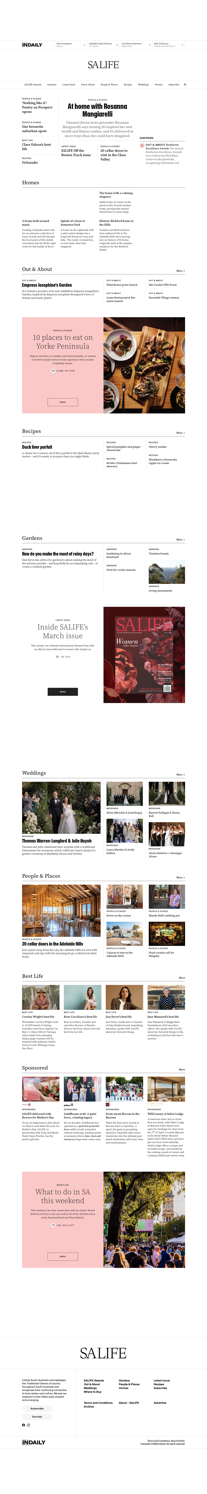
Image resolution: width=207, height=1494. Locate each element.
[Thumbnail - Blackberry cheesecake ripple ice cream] (167, 660)
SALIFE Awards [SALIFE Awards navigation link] (33, 84)
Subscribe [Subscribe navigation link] (174, 84)
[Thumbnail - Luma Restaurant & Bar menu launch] (125, 449)
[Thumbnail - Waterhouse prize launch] (125, 410)
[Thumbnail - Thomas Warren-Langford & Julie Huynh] (61, 1060)
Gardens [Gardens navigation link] (51, 84)
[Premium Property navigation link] (168, 45)
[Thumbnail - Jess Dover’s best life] (124, 1250)
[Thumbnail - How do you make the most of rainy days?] (61, 797)
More (180, 386)
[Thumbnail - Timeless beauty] (167, 776)
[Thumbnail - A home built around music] (39, 337)
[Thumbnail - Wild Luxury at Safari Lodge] (166, 1358)
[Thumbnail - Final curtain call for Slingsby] (167, 1181)
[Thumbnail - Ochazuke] (38, 205)
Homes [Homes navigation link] (159, 84)
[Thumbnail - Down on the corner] (125, 1142)
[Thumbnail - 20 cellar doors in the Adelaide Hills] (61, 1163)
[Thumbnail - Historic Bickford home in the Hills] (116, 339)
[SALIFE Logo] (103, 64)
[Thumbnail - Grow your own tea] (165, 187)
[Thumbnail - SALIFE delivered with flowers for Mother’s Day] (41, 1350)
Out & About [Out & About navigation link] (88, 84)
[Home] (38, 45)
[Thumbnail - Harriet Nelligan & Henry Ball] (167, 1041)
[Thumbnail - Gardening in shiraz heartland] (125, 778)
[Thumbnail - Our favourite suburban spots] (38, 159)
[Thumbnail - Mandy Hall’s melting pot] (167, 1142)
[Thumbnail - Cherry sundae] (167, 621)
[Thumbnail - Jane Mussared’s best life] (166, 1254)
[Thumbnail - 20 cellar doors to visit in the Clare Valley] (117, 212)
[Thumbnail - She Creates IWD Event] (167, 410)
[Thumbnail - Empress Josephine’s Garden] (61, 431)
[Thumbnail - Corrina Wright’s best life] (41, 1258)
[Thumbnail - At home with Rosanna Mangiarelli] (97, 141)
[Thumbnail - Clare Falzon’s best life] (38, 189)
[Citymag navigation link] (103, 45)
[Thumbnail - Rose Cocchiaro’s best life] (82, 1250)
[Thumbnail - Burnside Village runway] (167, 447)
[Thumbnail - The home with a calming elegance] (78, 282)
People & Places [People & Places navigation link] (109, 84)
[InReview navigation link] (136, 45)
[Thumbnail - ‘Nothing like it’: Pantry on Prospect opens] (38, 116)
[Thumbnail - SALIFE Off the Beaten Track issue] (78, 209)
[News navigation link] (71, 45)
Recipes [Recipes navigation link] (128, 84)
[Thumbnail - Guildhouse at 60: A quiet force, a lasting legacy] (82, 1350)
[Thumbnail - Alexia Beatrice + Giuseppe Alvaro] (167, 1082)
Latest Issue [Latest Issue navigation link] (68, 84)
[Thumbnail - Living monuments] (167, 813)
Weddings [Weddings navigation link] (143, 84)
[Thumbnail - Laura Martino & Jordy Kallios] (125, 1078)
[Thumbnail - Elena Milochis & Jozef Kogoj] (125, 1039)
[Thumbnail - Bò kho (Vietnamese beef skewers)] (125, 663)
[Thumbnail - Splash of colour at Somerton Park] (78, 337)
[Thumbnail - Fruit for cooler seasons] (125, 816)
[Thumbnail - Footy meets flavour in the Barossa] (124, 1352)
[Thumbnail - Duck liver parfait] (61, 640)
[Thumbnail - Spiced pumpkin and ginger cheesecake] (125, 623)
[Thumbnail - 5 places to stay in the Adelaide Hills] (125, 1181)
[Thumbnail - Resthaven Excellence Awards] (165, 155)
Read (63, 567)
